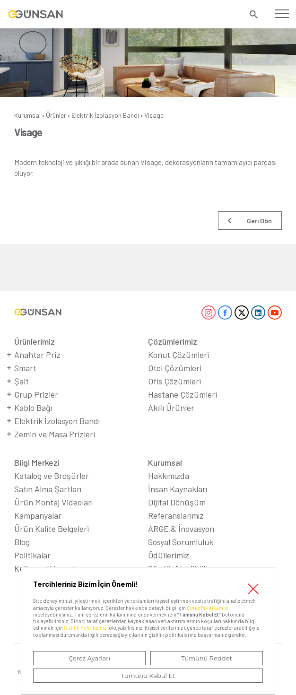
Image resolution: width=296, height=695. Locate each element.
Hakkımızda (168, 475)
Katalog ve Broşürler (51, 475)
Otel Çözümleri (174, 368)
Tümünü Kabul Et (148, 675)
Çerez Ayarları (89, 658)
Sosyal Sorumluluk (180, 542)
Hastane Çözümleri (182, 394)
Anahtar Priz (37, 354)
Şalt (21, 381)
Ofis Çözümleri (174, 381)
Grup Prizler (36, 394)
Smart (25, 368)
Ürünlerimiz (34, 341)
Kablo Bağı (33, 407)
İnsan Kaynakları (177, 489)
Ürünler (56, 115)
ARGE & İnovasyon (181, 528)
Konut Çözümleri (178, 354)
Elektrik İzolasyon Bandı (105, 115)
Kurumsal (27, 115)
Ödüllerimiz (168, 555)
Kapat (253, 589)
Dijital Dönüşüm (177, 502)
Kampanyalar (37, 515)
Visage (154, 115)
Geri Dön (259, 221)
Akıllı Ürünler (171, 407)
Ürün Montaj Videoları (53, 502)
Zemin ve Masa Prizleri (54, 434)
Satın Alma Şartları (47, 489)
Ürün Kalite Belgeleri (51, 528)
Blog (22, 542)
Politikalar (32, 555)
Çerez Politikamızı (207, 608)
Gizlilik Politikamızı (86, 628)
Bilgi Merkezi (37, 462)
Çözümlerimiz (172, 341)
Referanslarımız (176, 515)
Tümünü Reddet (206, 658)
